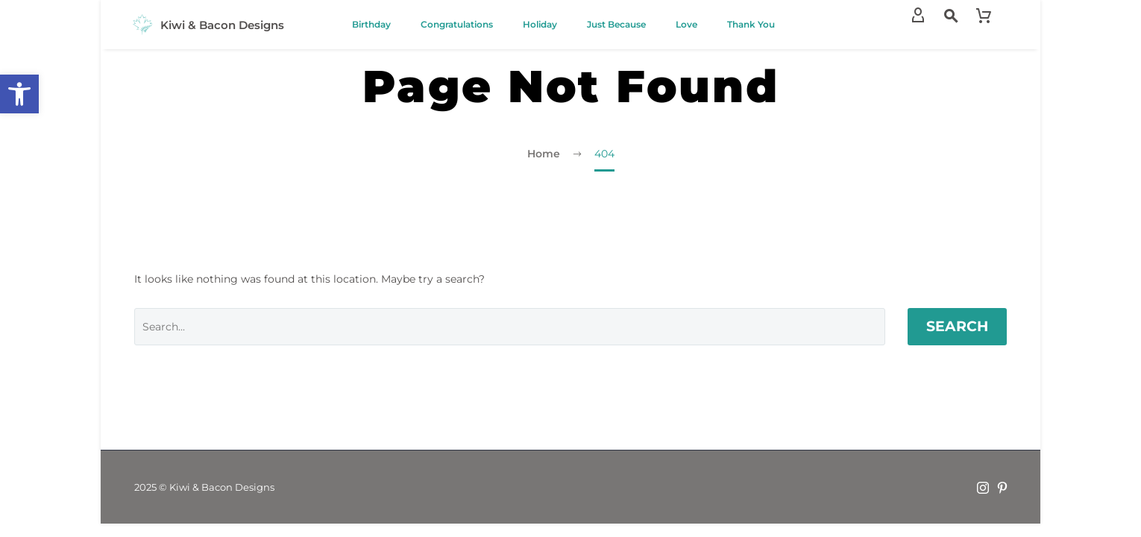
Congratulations (457, 24)
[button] (19, 94)
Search (957, 326)
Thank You (751, 24)
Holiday (540, 24)
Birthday (371, 24)
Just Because (616, 24)
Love (686, 24)
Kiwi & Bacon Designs (222, 25)
